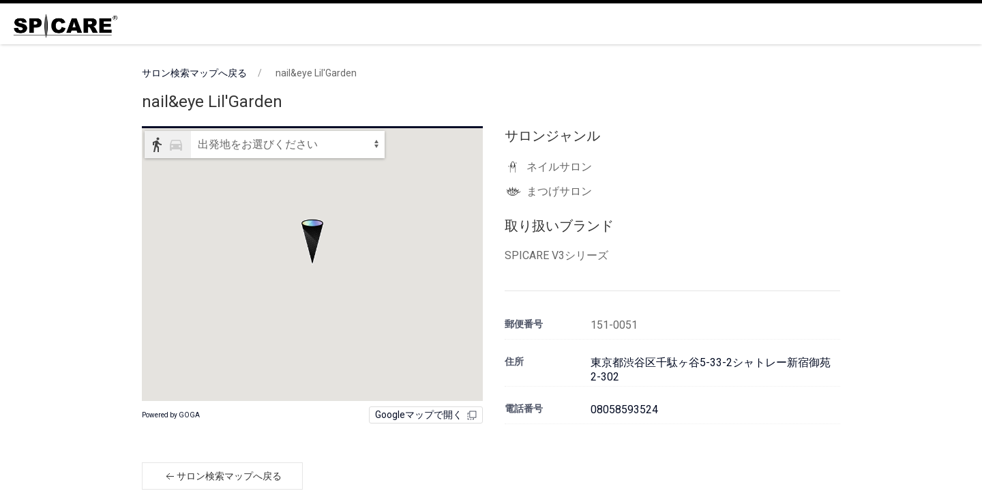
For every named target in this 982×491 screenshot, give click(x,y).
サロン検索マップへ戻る (194, 73)
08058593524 (624, 409)
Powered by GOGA (171, 415)
